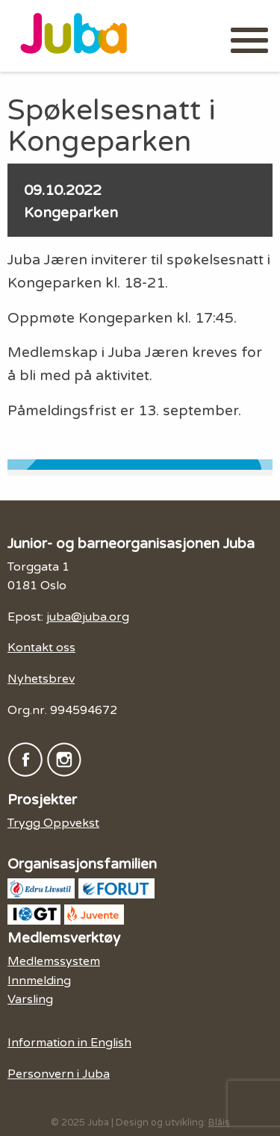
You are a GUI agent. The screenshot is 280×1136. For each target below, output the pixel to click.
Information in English (69, 1042)
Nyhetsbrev (41, 678)
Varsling (30, 999)
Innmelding (39, 980)
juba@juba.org (87, 616)
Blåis (219, 1123)
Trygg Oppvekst (53, 823)
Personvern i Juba (58, 1074)
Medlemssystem (53, 961)
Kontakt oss (41, 647)
